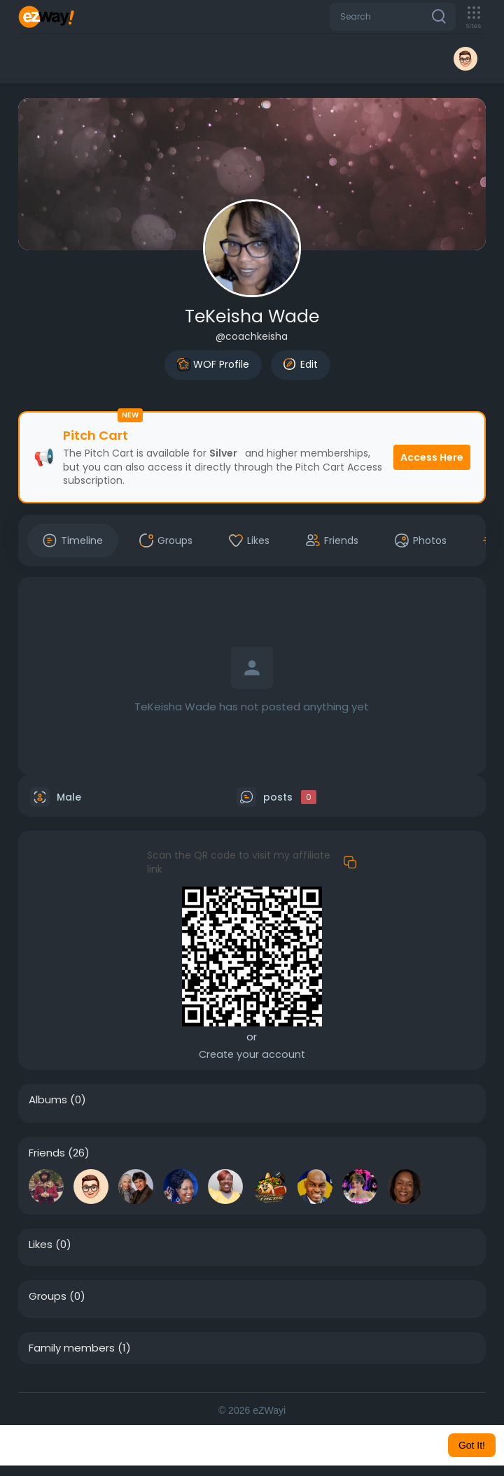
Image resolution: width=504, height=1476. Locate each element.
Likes (40, 1244)
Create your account (252, 1054)
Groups (47, 1296)
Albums (48, 1099)
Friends (47, 1153)
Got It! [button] (471, 1445)
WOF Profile (213, 364)
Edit (301, 364)
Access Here (431, 457)
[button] (393, 17)
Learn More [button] (386, 1445)
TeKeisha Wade (252, 316)
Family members (72, 1348)
